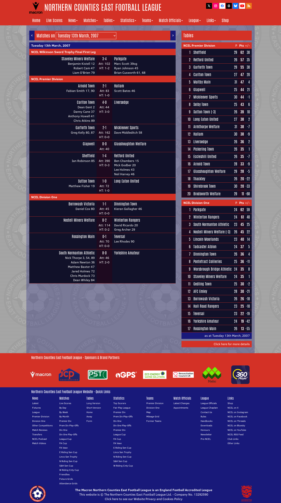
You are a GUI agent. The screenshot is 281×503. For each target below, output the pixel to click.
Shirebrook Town (204, 186)
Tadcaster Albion (204, 246)
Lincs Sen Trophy (68, 456)
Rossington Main (83, 236)
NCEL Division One (44, 197)
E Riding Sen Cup (68, 452)
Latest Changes (181, 403)
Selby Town (200, 104)
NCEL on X (233, 407)
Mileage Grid (152, 416)
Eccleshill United (204, 156)
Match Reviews (39, 430)
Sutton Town (86, 181)
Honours (205, 430)
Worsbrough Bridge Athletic (212, 269)
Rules (203, 416)
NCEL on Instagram (238, 412)
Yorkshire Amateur (127, 253)
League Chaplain (209, 407)
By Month (64, 416)
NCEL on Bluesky (236, 425)
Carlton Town (86, 102)
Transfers (37, 434)
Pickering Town (203, 149)
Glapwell (89, 144)
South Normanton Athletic (77, 253)
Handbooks (207, 421)
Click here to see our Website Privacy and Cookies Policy (143, 499)
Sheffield (88, 155)
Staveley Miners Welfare (78, 58)
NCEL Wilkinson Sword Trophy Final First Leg (63, 52)
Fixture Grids (66, 479)
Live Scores (54, 20)
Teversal (119, 236)
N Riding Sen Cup (68, 461)
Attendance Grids (68, 483)
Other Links (233, 443)
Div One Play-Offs (68, 434)
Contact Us (206, 412)
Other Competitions (42, 425)
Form (89, 421)
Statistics (128, 20)
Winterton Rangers (127, 220)
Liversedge (121, 102)
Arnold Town (86, 86)
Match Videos (39, 443)
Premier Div (65, 421)
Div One (63, 430)
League (195, 20)
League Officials (209, 403)
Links (211, 20)
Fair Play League (121, 407)
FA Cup (63, 443)
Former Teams (153, 421)
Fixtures (36, 407)
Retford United (124, 155)
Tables (109, 20)
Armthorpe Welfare (206, 126)
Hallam (119, 86)
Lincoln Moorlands (206, 239)
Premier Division (40, 416)
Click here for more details (232, 344)
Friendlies (64, 474)
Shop (225, 20)
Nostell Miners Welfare (79, 220)
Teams (147, 20)
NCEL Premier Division (47, 79)
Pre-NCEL (206, 439)
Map (148, 412)
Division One (38, 421)
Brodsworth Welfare (207, 193)
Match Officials (171, 20)
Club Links (233, 439)
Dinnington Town (125, 204)
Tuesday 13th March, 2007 (50, 45)
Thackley (199, 178)
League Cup (65, 439)
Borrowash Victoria (81, 204)
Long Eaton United (126, 181)
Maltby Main (202, 82)
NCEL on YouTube (237, 430)
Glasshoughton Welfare (130, 144)
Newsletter (206, 434)
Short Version (93, 407)
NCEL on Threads (237, 421)
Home (36, 20)
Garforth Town (85, 127)
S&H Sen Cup (66, 465)
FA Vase (63, 447)
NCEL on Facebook (237, 416)
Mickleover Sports (126, 127)
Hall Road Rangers (206, 306)
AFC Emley (200, 291)
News (73, 20)
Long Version (93, 403)
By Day (62, 407)
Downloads (206, 425)
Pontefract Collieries (207, 261)
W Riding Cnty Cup (69, 470)
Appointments (180, 407)
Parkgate (120, 58)
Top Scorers (119, 403)
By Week (63, 412)
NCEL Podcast (39, 439)
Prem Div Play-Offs (69, 425)
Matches (91, 20)
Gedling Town (202, 284)
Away (89, 416)
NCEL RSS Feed (236, 434)
